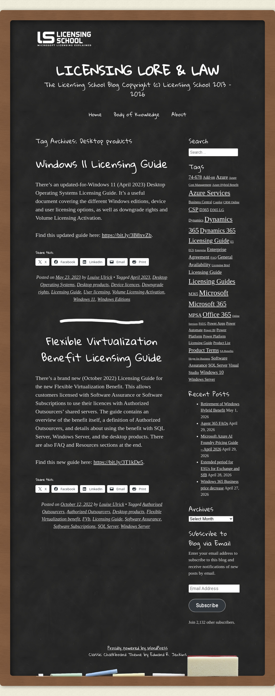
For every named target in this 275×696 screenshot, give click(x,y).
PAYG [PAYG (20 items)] (202, 323)
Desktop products (93, 284)
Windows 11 (84, 299)
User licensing (96, 292)
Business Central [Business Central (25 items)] (200, 202)
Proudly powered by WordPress (138, 648)
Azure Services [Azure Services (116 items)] (209, 193)
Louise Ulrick (99, 277)
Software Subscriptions (74, 526)
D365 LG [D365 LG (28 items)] (217, 210)
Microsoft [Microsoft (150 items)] (213, 293)
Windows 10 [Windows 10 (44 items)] (212, 372)
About (178, 114)
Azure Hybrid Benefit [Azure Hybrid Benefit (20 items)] (225, 185)
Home (95, 114)
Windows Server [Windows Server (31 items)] (202, 379)
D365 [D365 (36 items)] (204, 209)
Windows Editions (113, 299)
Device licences (125, 284)
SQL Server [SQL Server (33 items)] (217, 365)
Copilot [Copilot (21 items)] (217, 202)
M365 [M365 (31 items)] (193, 294)
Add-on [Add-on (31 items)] (209, 177)
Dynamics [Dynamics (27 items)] (196, 220)
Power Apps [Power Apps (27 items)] (216, 323)
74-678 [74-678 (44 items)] (195, 177)
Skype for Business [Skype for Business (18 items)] (199, 358)
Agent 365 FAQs (214, 423)
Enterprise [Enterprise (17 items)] (200, 250)
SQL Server (108, 526)
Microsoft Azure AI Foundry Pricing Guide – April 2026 (219, 442)
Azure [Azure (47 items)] (222, 177)
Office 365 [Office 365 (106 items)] (217, 314)
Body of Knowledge (137, 114)
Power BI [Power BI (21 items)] (209, 330)
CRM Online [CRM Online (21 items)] (231, 202)
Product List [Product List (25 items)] (221, 343)
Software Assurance (143, 519)
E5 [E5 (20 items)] (231, 241)
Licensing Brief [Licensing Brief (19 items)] (221, 265)
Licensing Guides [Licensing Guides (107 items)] (212, 281)
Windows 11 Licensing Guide (102, 163)
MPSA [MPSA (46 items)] (195, 315)
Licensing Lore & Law (137, 70)
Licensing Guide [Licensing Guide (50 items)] (205, 272)
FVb (86, 519)
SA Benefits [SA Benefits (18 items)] (226, 350)
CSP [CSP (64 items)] (194, 209)
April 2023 (140, 277)
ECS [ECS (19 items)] (191, 250)
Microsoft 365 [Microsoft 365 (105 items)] (208, 304)
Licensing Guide (66, 292)
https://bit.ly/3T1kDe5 (118, 462)
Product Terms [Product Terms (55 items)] (204, 350)
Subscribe (207, 605)
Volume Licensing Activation (138, 292)
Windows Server (135, 526)
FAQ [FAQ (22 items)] (213, 257)
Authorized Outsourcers (88, 511)
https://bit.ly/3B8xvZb (126, 235)
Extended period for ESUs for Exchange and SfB (220, 468)
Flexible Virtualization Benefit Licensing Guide (101, 349)
